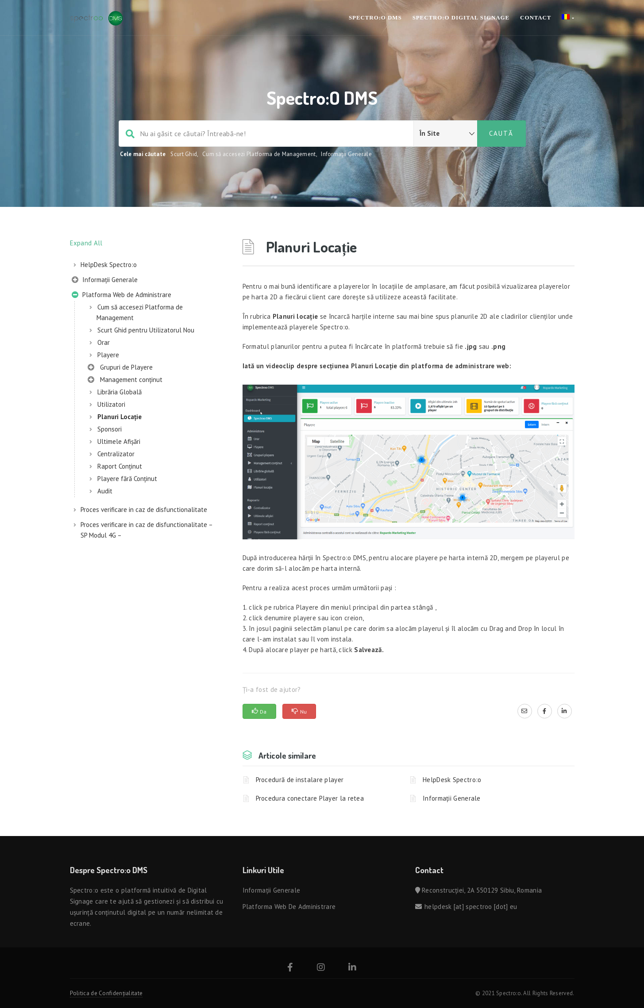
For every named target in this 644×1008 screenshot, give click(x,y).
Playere (108, 355)
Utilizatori (111, 404)
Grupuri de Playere (120, 368)
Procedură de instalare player (300, 779)
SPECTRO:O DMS (375, 17)
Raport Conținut (119, 466)
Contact (535, 17)
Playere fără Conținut (127, 478)
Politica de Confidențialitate (106, 993)
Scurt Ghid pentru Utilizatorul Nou (145, 330)
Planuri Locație (119, 416)
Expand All (86, 243)
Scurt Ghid (183, 154)
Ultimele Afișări (118, 441)
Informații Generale (346, 154)
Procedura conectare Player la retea (310, 798)
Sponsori (109, 429)
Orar (103, 342)
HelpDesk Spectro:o (109, 264)
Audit (104, 491)
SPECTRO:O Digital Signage (461, 17)
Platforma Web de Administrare (121, 295)
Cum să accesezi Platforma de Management (259, 154)
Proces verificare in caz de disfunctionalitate (144, 509)
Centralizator (116, 454)
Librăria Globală (119, 392)
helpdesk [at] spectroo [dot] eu (470, 906)
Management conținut (125, 380)
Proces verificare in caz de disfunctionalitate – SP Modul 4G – (146, 529)
